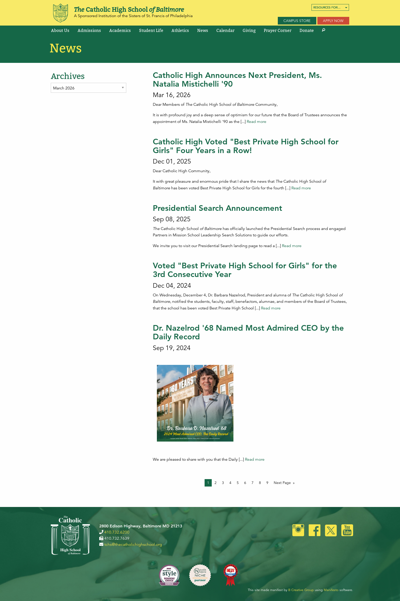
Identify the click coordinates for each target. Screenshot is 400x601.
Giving (249, 30)
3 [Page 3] (223, 482)
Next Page (282, 482)
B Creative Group (301, 590)
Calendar (225, 30)
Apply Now (333, 20)
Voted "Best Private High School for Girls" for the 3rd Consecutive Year (245, 270)
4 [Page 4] (230, 482)
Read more (256, 121)
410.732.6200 (116, 532)
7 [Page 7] (253, 482)
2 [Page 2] (216, 482)
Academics (120, 30)
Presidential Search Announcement (217, 208)
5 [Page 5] (238, 482)
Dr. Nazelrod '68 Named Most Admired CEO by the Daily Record (248, 332)
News (202, 30)
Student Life (151, 30)
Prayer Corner (277, 30)
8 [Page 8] (260, 482)
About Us (60, 30)
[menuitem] (330, 7)
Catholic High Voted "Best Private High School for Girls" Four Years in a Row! (246, 146)
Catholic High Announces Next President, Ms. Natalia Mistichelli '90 (237, 80)
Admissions (89, 30)
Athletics (180, 30)
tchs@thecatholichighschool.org (133, 544)
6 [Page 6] (245, 482)
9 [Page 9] (267, 482)
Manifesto (331, 590)
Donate (306, 30)
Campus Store (296, 20)
